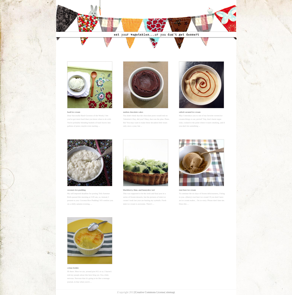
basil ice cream (73, 112)
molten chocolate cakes (133, 112)
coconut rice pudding (76, 190)
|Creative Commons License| (149, 292)
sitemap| (170, 292)
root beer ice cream (187, 190)
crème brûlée (73, 268)
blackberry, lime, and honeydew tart (139, 190)
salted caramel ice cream (190, 112)
